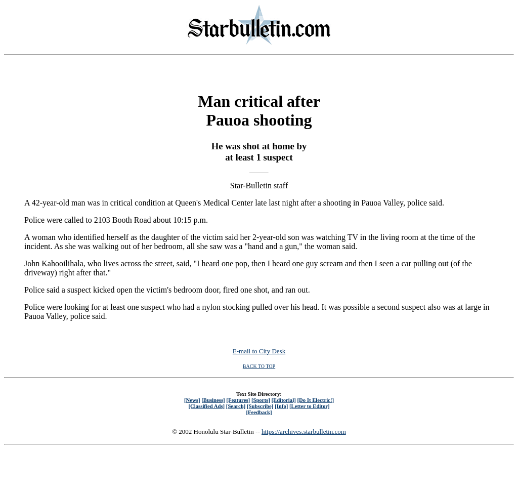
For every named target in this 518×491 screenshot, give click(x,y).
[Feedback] (259, 412)
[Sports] (260, 400)
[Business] (213, 400)
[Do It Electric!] (315, 400)
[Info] (281, 406)
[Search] (236, 406)
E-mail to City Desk (259, 351)
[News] (192, 400)
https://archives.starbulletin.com (304, 431)
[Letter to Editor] (309, 406)
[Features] (238, 400)
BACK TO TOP (259, 366)
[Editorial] (283, 400)
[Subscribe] (260, 406)
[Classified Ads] (206, 406)
